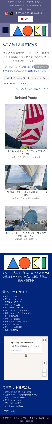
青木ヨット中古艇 (18, 5)
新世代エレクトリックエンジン (18, 313)
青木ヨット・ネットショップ (17, 321)
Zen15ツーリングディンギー (17, 310)
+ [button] (44, 370)
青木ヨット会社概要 (13, 327)
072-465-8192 (23, 13)
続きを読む (40, 67)
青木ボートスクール (36, 2)
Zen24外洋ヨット (35, 5)
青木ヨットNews (27, 9)
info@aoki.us (40, 13)
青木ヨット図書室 (12, 319)
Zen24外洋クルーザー (14, 307)
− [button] (44, 374)
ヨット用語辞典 (11, 316)
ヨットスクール (35, 78)
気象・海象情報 (11, 330)
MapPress (45, 378)
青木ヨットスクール (17, 2)
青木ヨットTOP (11, 296)
